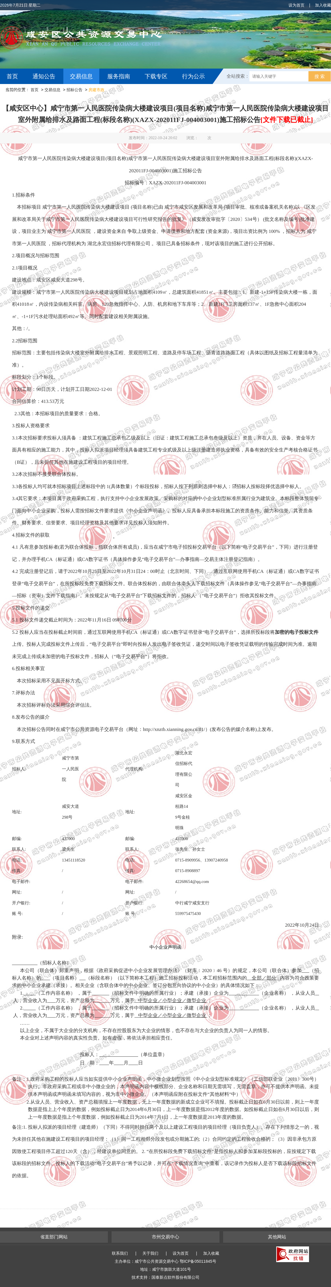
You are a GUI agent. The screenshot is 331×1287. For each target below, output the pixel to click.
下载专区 (156, 76)
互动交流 (19, 92)
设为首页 (296, 5)
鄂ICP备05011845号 (198, 1261)
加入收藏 (323, 5)
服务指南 (118, 76)
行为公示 (193, 76)
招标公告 (74, 89)
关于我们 (150, 1253)
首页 (12, 76)
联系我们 (120, 1253)
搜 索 (319, 76)
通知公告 (44, 76)
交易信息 (81, 76)
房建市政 (96, 89)
